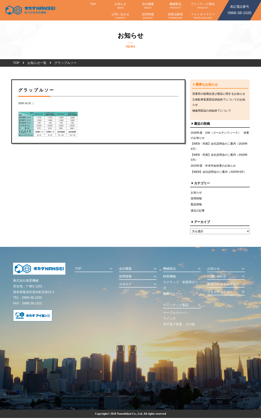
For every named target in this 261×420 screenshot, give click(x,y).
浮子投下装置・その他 (179, 326)
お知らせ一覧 (36, 63)
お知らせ (120, 5)
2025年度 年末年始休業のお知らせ (213, 166)
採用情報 (148, 16)
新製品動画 (175, 16)
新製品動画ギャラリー (226, 286)
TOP (93, 5)
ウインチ (169, 320)
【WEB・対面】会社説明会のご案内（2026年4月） (219, 147)
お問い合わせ (120, 16)
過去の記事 (198, 212)
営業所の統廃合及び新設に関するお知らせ (218, 93)
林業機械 (169, 278)
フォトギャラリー (203, 16)
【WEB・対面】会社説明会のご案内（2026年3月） (219, 158)
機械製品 (175, 5)
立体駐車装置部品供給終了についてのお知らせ (218, 102)
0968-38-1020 (239, 9)
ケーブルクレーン (175, 314)
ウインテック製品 (203, 5)
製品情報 (196, 206)
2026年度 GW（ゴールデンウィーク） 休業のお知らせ (218, 136)
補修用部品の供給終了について (211, 111)
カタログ (138, 286)
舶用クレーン (172, 295)
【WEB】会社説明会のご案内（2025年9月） (219, 173)
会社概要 (148, 5)
